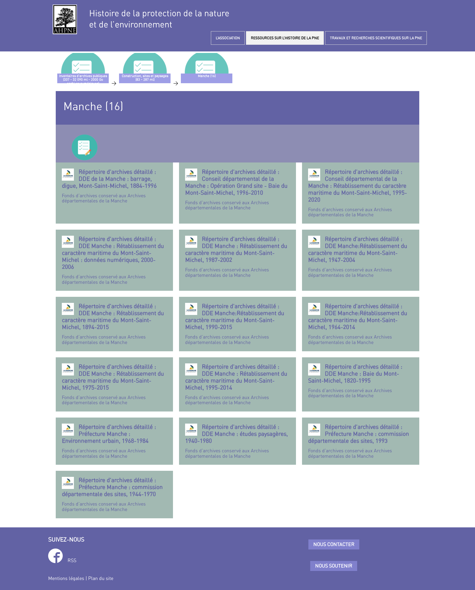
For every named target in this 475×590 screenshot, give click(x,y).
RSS (72, 560)
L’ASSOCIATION (228, 38)
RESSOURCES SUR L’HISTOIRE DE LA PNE (285, 38)
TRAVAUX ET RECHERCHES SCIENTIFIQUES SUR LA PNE (376, 38)
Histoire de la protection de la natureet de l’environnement (159, 19)
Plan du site (100, 578)
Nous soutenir (333, 566)
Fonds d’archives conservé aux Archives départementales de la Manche (114, 186)
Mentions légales (66, 578)
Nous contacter (333, 544)
